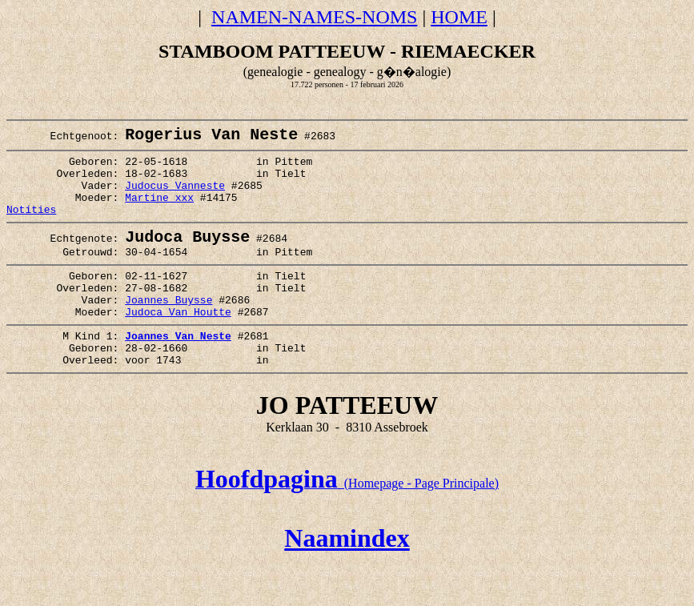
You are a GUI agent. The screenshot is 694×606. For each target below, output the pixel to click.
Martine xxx (159, 212)
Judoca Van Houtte (178, 344)
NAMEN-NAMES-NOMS (314, 16)
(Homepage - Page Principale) (347, 525)
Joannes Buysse (168, 330)
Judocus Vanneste (175, 198)
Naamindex (346, 580)
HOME (459, 16)
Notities (31, 226)
